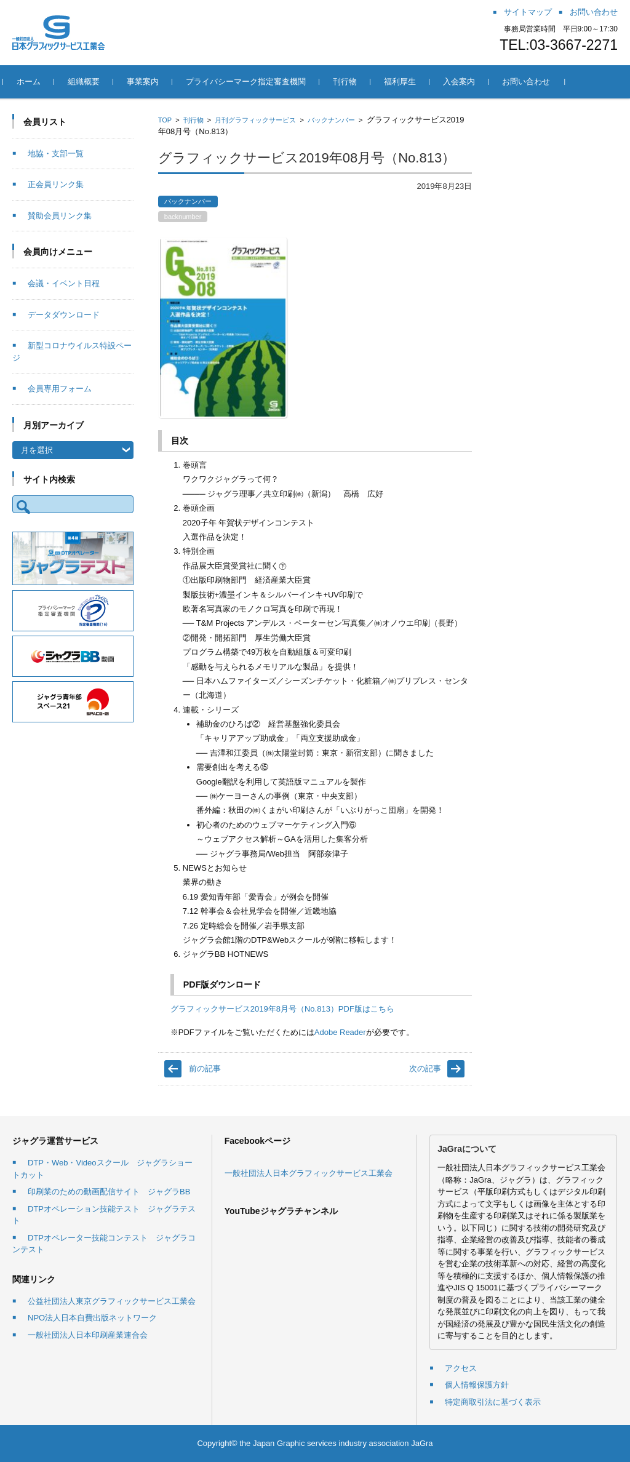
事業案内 (152, 81)
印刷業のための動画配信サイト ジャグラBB (109, 1191)
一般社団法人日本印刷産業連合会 (88, 1335)
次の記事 (425, 1068)
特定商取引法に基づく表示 (493, 1402)
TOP (165, 120)
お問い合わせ (535, 81)
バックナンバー (331, 120)
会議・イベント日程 (64, 283)
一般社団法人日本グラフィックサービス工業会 (309, 1173)
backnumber (183, 216)
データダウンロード (64, 314)
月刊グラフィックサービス (255, 120)
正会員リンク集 (56, 184)
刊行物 (354, 81)
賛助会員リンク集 (60, 215)
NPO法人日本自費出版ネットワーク (92, 1317)
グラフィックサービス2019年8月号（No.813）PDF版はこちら (282, 1008)
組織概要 (93, 81)
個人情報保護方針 (477, 1384)
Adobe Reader (340, 1032)
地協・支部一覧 (56, 153)
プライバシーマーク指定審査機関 (255, 81)
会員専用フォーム (60, 388)
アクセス (461, 1368)
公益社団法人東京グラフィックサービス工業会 (112, 1301)
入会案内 (468, 81)
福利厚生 (409, 81)
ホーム (38, 81)
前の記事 (205, 1068)
